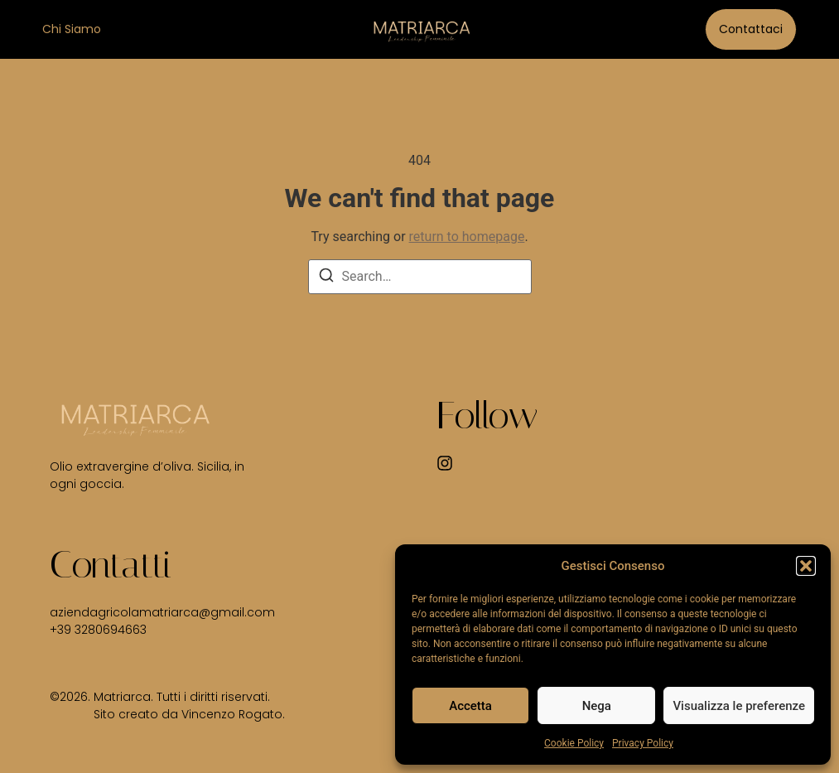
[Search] (326, 278)
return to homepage (467, 236)
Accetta (470, 705)
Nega (596, 705)
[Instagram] (444, 463)
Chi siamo (71, 29)
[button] (806, 566)
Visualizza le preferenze (739, 705)
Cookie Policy (574, 743)
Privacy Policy (642, 743)
